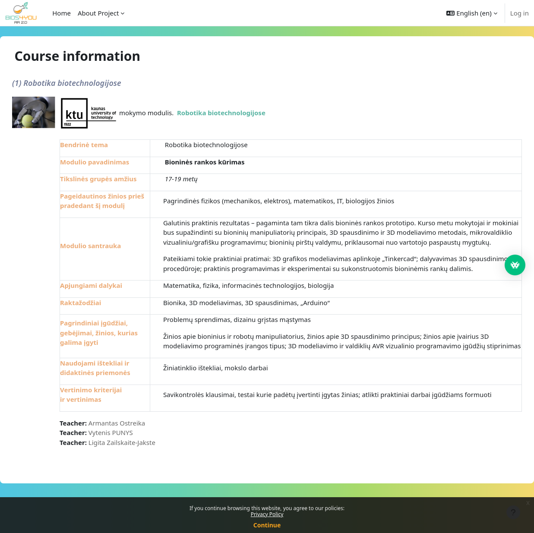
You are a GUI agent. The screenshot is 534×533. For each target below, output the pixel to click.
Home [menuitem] (61, 13)
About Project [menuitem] (98, 13)
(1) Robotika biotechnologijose (87, 83)
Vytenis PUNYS (131, 461)
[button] (471, 13)
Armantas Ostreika (137, 452)
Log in (519, 13)
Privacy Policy (267, 514)
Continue (267, 525)
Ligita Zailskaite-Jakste (142, 471)
